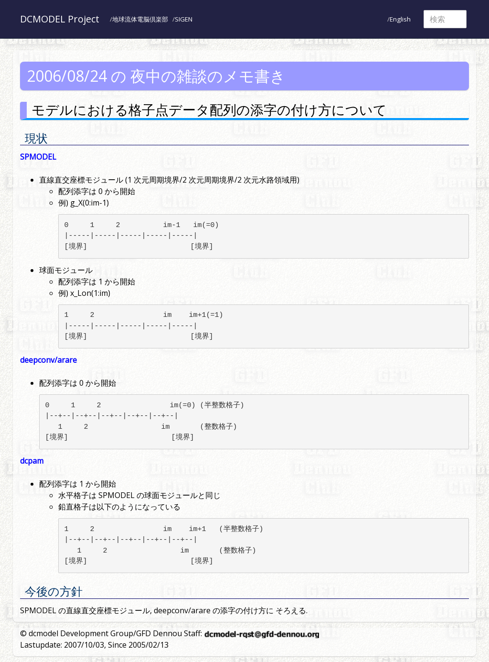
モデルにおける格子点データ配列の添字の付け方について (209, 109)
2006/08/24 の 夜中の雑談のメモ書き (156, 75)
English (400, 19)
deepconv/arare (48, 360)
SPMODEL (38, 157)
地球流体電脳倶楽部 (140, 19)
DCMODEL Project (59, 18)
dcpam (31, 461)
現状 (36, 138)
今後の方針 (54, 591)
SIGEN (183, 19)
